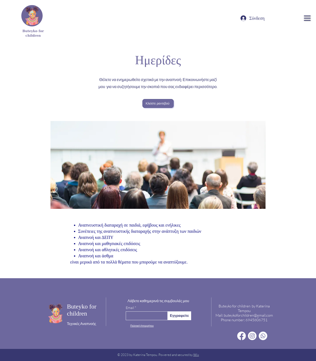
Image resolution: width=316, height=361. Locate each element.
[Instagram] (252, 336)
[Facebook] (241, 336)
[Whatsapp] (263, 336)
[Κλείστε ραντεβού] (158, 103)
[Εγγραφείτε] (179, 315)
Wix (196, 355)
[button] (307, 18)
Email (130, 307)
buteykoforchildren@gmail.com (248, 315)
